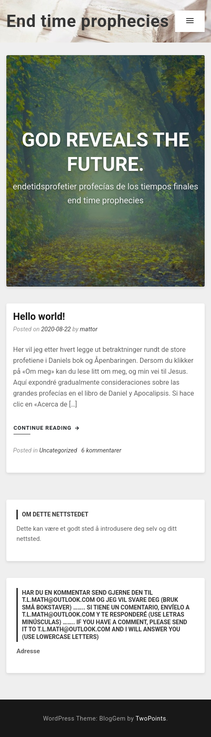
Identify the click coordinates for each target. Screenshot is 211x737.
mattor (88, 329)
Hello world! (39, 316)
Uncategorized (58, 450)
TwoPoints (150, 718)
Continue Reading (46, 428)
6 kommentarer (101, 450)
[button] (189, 21)
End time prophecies (87, 21)
